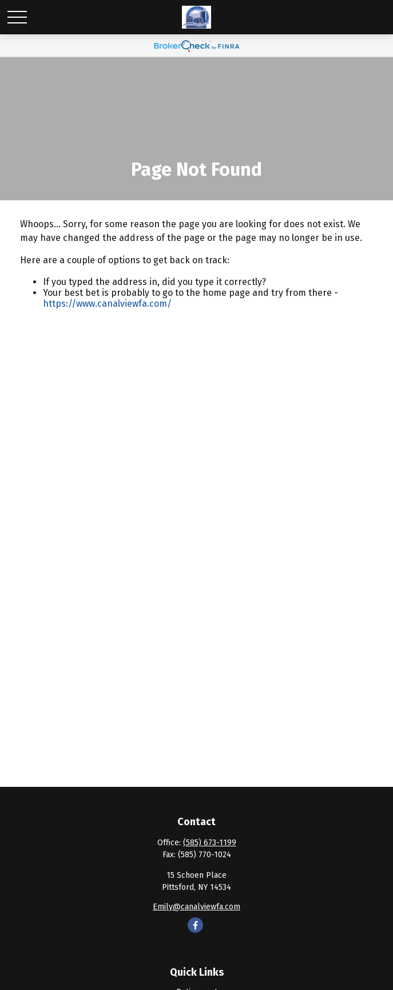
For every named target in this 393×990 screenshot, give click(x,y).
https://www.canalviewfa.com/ (107, 303)
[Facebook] (195, 925)
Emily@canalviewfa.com (196, 907)
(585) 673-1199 (209, 843)
